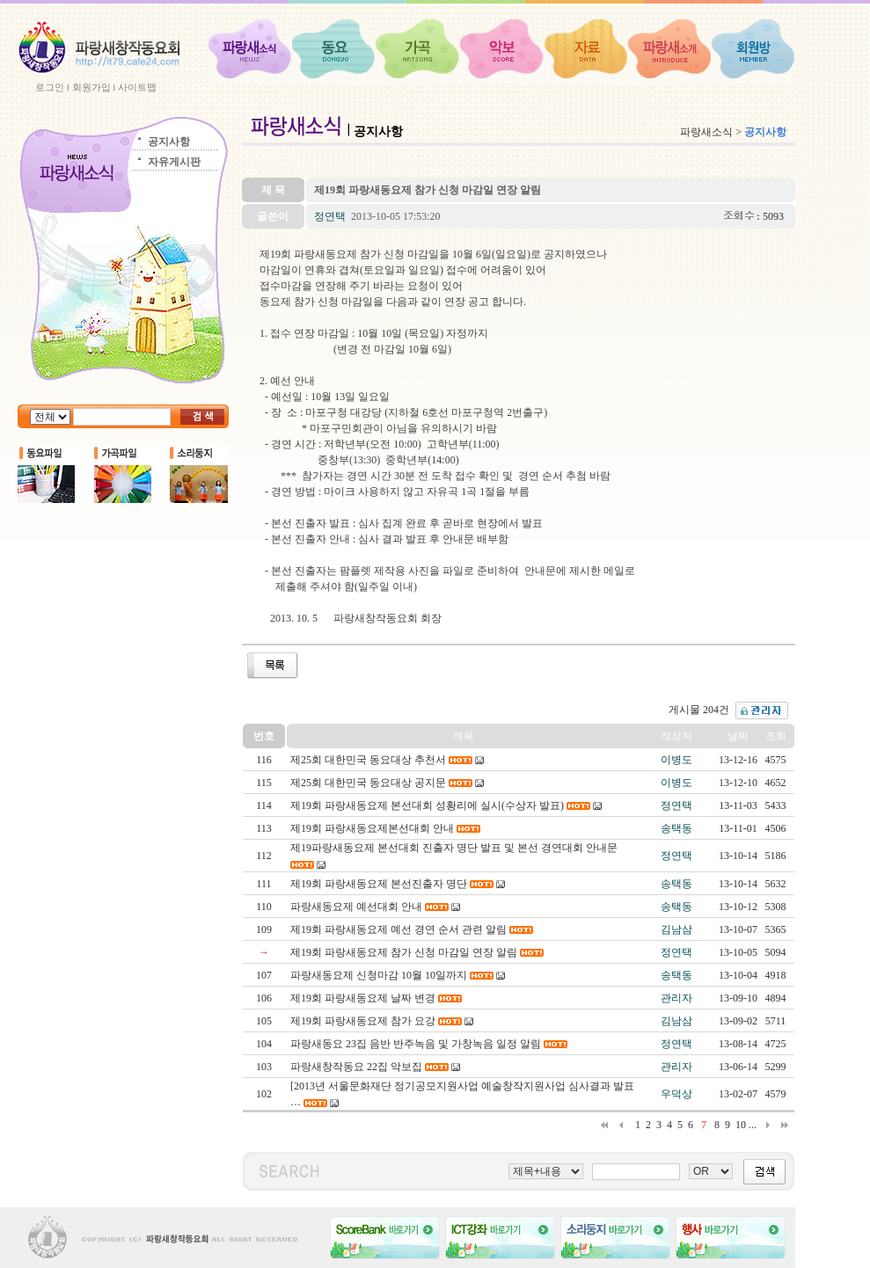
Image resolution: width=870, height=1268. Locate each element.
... (753, 1125)
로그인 (49, 87)
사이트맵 (137, 87)
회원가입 (91, 87)
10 (741, 1125)
